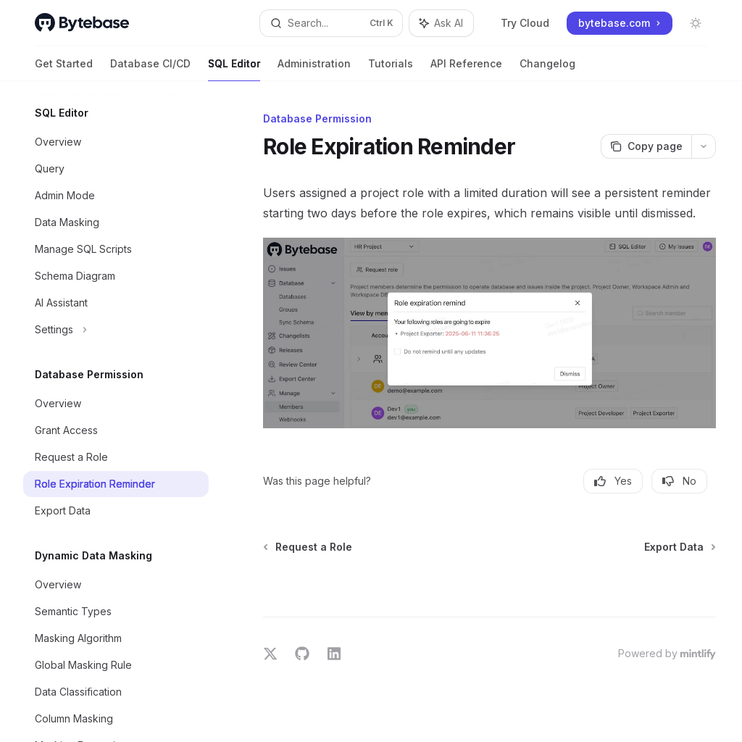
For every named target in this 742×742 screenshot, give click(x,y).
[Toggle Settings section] (116, 330)
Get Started (64, 69)
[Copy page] (646, 146)
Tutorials (390, 69)
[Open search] (331, 23)
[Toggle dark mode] (695, 23)
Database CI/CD (150, 69)
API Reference (466, 69)
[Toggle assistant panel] (441, 23)
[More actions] (703, 146)
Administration (314, 69)
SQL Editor (234, 69)
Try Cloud (517, 23)
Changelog (547, 69)
